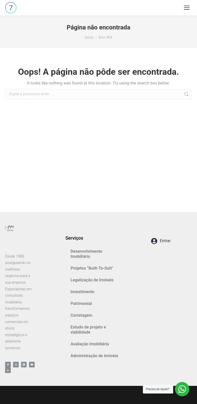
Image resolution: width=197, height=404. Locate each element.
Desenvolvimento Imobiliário (86, 254)
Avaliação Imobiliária (90, 344)
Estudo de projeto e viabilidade (88, 330)
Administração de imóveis (94, 355)
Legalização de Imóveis (92, 280)
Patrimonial (81, 303)
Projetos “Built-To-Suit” (92, 268)
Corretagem (81, 315)
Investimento (83, 291)
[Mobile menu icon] (187, 8)
